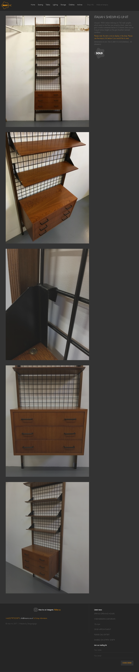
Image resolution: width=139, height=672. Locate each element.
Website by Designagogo (28, 624)
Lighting (55, 5)
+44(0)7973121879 (13, 618)
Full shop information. (40, 618)
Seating (40, 5)
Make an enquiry (102, 5)
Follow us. (57, 610)
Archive (79, 5)
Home (33, 5)
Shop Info (90, 5)
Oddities (72, 5)
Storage (63, 5)
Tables (48, 5)
